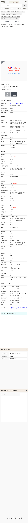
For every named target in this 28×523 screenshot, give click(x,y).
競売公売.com (9, 518)
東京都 (3, 14)
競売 (9, 11)
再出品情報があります (14, 73)
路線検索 (12, 8)
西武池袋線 (17, 16)
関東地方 (7, 21)
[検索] (24, 5)
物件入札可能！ (14, 2)
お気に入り (25, 2)
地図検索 (7, 8)
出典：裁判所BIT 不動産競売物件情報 (9, 313)
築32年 (11, 18)
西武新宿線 (11, 16)
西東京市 (9, 14)
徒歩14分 (16, 18)
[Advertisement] (14, 44)
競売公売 (3, 2)
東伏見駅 (14, 14)
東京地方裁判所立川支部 (16, 103)
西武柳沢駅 (4, 16)
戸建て (23, 11)
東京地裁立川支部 (15, 11)
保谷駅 (20, 14)
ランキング (24, 8)
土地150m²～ (4, 18)
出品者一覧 (18, 8)
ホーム (2, 8)
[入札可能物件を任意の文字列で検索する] (11, 5)
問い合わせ (13, 94)
